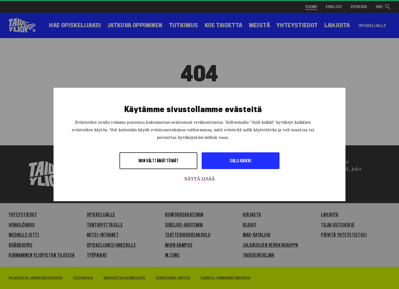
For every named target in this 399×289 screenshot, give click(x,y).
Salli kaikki (240, 160)
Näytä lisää (199, 179)
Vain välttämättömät (158, 160)
